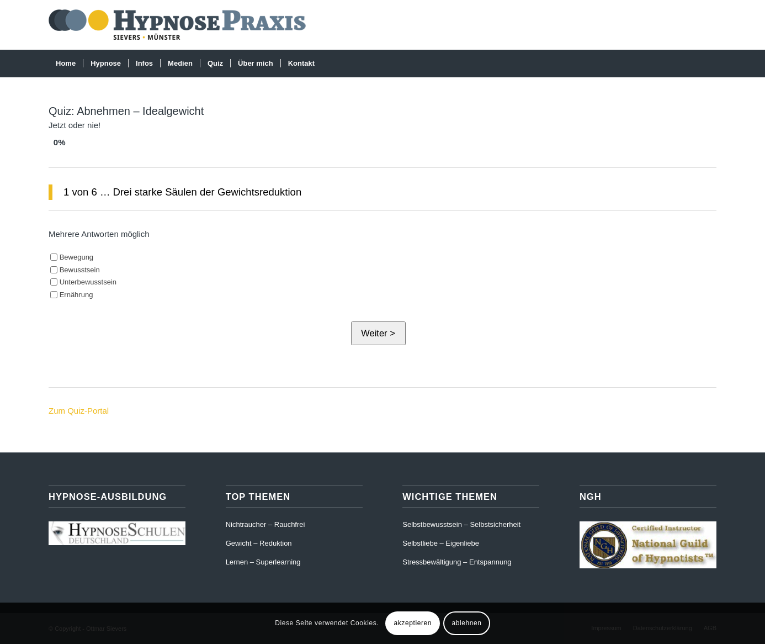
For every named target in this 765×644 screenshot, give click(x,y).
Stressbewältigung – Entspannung (456, 562)
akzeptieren (413, 623)
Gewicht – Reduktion (259, 543)
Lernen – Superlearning (263, 562)
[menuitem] (66, 63)
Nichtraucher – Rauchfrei (265, 524)
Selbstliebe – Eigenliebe (440, 543)
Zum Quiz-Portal (79, 410)
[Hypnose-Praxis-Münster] (181, 25)
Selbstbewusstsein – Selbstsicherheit (461, 524)
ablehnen (466, 623)
